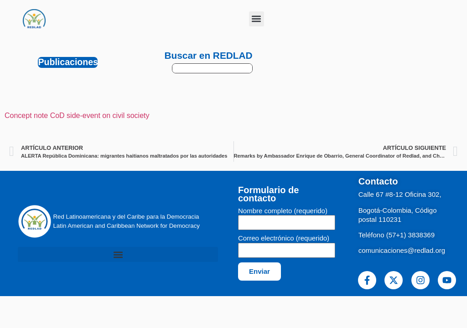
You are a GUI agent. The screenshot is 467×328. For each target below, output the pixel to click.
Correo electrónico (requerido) (283, 238)
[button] (256, 18)
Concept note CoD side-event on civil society (77, 115)
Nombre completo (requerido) (282, 211)
